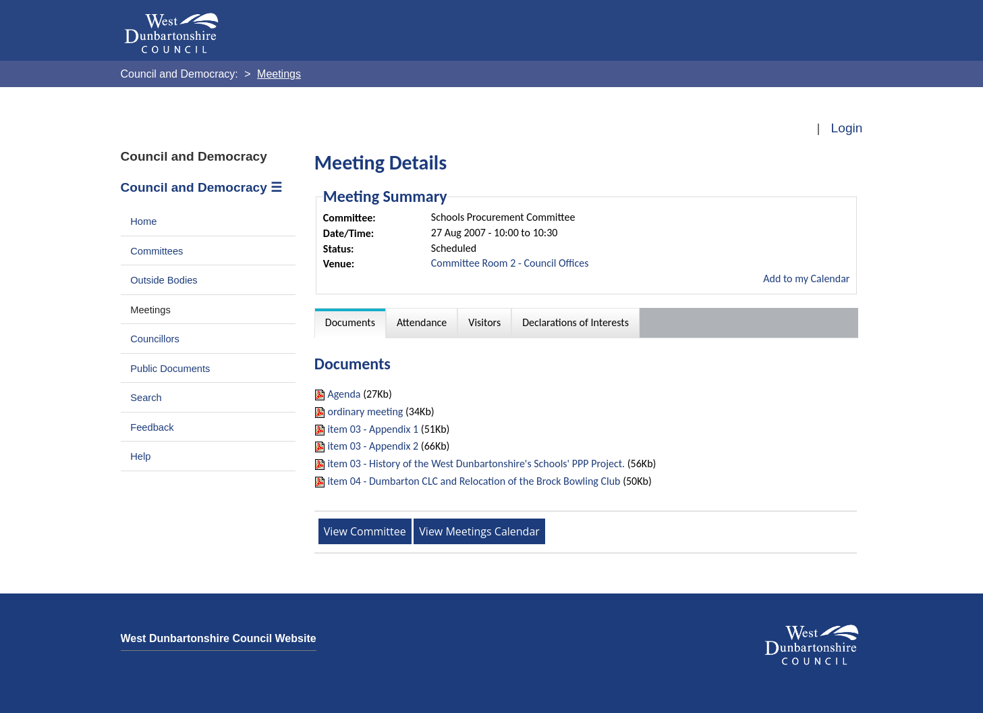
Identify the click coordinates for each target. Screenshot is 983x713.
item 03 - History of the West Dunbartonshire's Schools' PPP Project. (476, 463)
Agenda (345, 394)
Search (146, 397)
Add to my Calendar (806, 278)
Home (143, 221)
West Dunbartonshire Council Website (218, 638)
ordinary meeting (365, 411)
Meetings (150, 310)
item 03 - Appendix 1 (372, 429)
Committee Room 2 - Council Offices (510, 263)
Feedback (151, 427)
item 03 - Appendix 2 (372, 446)
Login (847, 128)
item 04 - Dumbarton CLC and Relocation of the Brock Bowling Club (473, 481)
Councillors (154, 339)
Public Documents (170, 368)
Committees (156, 251)
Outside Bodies (164, 280)
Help (140, 456)
